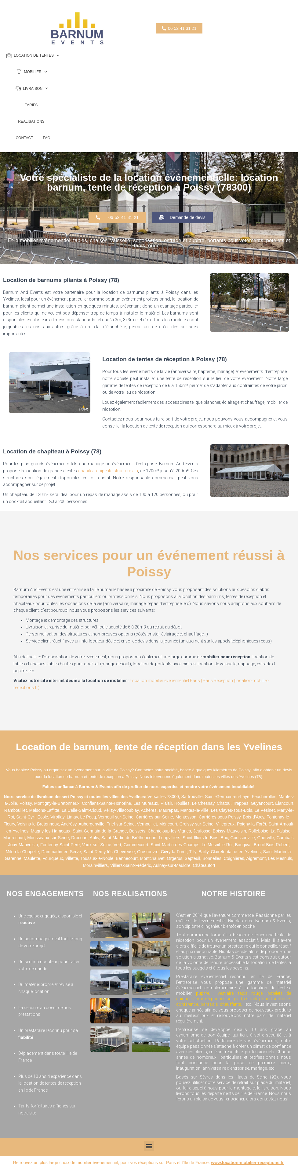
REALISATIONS (31, 121)
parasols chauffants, (222, 1004)
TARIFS (31, 105)
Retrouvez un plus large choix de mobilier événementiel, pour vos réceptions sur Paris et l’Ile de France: (148, 1162)
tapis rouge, (250, 993)
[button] (117, 217)
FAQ (46, 138)
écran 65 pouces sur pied (217, 998)
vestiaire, (228, 993)
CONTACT (24, 138)
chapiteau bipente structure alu (108, 470)
